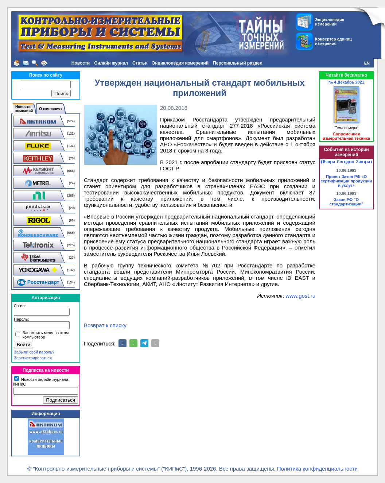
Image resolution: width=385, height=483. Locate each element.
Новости (80, 63)
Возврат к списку (105, 325)
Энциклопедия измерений (180, 63)
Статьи (140, 63)
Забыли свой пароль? (34, 352)
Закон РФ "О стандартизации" (346, 201)
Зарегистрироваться (33, 358)
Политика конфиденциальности (317, 468)
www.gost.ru (300, 296)
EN (367, 63)
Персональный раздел (237, 63)
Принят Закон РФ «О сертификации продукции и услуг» (346, 181)
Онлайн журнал (111, 63)
